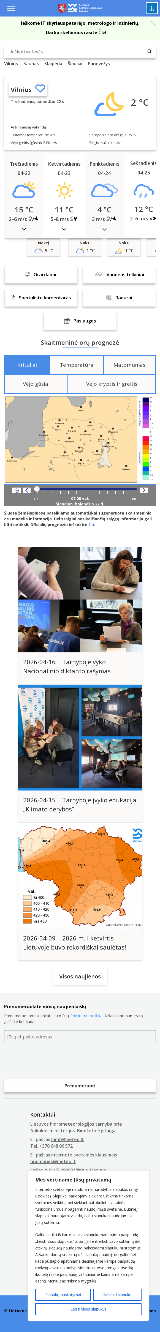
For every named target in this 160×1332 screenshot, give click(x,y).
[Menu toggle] (11, 8)
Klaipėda (53, 64)
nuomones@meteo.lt (53, 1161)
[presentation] (46, 1062)
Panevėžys (99, 64)
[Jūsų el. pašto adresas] (80, 1036)
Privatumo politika (86, 1015)
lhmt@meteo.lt (67, 1139)
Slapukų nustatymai (63, 1294)
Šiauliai (75, 64)
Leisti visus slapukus (88, 1309)
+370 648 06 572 (56, 1146)
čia (102, 32)
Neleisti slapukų (117, 1294)
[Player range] (85, 489)
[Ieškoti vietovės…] (80, 51)
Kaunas (31, 64)
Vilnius (21, 89)
